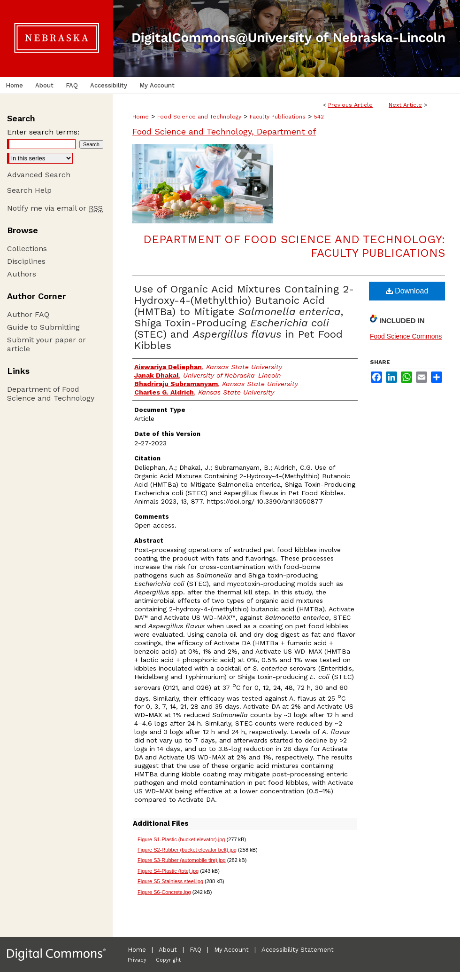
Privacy (137, 960)
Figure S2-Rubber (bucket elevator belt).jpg (187, 850)
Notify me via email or (55, 208)
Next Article (405, 105)
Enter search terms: (43, 131)
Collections (27, 248)
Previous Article (350, 105)
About (168, 949)
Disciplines (26, 261)
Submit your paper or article (46, 344)
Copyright (168, 960)
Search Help (29, 190)
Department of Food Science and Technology (50, 394)
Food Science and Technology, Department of (224, 131)
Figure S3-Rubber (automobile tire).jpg (182, 860)
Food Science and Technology (199, 116)
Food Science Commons (406, 336)
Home (140, 116)
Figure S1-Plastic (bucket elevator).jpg (181, 839)
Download (407, 291)
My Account (231, 949)
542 (319, 116)
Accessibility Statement (297, 949)
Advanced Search (38, 174)
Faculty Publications (278, 116)
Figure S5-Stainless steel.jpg (170, 881)
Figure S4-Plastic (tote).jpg (168, 871)
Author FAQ (28, 314)
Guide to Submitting (43, 327)
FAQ (195, 949)
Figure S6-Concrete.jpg (164, 892)
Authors (21, 273)
